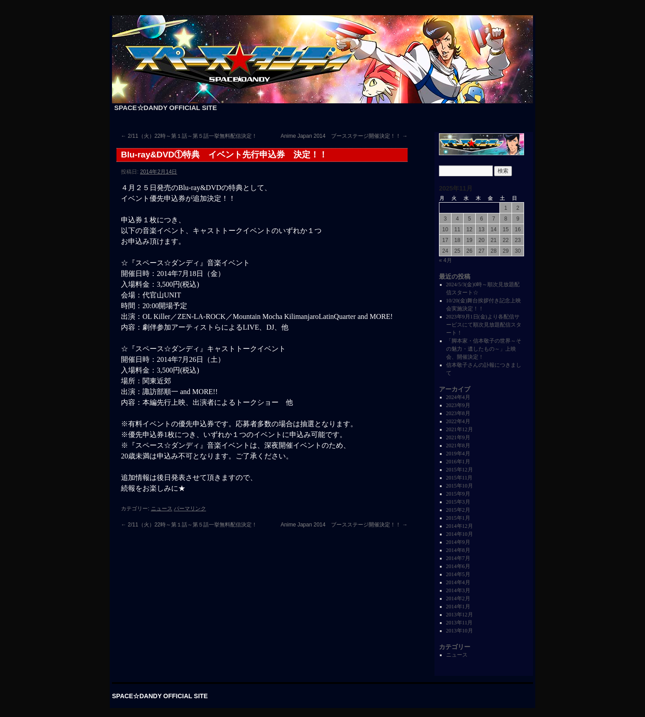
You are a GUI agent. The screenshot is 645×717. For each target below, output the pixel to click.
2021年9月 (458, 437)
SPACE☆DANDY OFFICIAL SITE (165, 107)
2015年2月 (458, 510)
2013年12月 (459, 614)
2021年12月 (459, 429)
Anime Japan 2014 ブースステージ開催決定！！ (344, 136)
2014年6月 (458, 566)
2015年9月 (458, 494)
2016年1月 (458, 461)
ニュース (161, 508)
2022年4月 (458, 421)
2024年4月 (458, 397)
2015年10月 (459, 486)
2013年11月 (459, 622)
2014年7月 (458, 558)
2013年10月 (459, 631)
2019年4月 (458, 453)
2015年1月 (458, 518)
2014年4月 (458, 582)
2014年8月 (458, 550)
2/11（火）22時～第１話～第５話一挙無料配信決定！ (189, 136)
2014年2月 (458, 598)
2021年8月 (458, 445)
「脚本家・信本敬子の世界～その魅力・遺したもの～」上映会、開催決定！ (483, 349)
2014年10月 (459, 534)
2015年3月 (458, 502)
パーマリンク (190, 508)
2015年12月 (459, 470)
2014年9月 (458, 542)
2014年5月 (458, 574)
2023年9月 (458, 405)
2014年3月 (458, 590)
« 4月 (445, 260)
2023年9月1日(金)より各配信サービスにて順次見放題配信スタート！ (483, 325)
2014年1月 (458, 606)
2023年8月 (458, 413)
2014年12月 (459, 526)
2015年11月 (459, 478)
